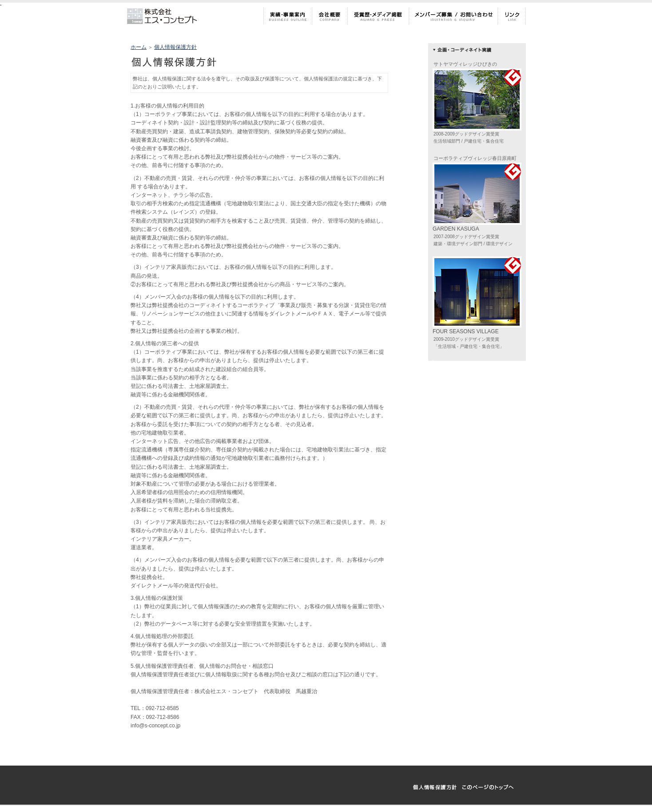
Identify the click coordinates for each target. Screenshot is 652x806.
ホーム (139, 47)
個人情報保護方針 (175, 47)
